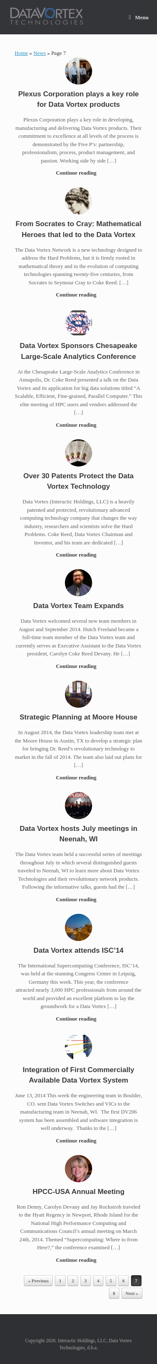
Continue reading (78, 173)
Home (21, 53)
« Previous (38, 1280)
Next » (132, 1293)
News (39, 53)
